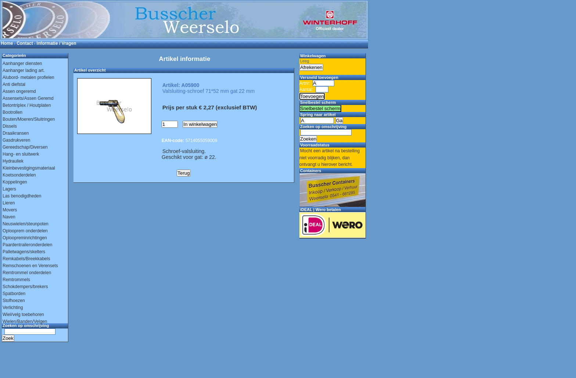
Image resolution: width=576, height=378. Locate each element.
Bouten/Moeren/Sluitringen (29, 119)
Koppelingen (15, 182)
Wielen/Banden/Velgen (25, 321)
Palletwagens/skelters (24, 251)
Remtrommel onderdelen (27, 272)
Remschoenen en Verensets (30, 265)
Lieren (9, 203)
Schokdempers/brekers (25, 286)
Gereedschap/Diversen (25, 147)
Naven (9, 216)
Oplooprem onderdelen (25, 230)
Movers (10, 209)
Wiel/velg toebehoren (23, 314)
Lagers (9, 189)
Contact (25, 43)
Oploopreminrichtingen (25, 237)
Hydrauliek (13, 161)
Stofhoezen (14, 300)
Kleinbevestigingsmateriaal (29, 168)
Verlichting (13, 307)
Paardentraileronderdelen (27, 244)
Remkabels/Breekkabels (26, 258)
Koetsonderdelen (19, 175)
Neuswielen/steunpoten (25, 223)
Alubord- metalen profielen (28, 77)
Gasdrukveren (16, 140)
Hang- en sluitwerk (21, 154)
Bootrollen (12, 112)
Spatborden (14, 293)
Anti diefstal (14, 84)
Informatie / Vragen (56, 43)
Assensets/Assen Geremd (28, 98)
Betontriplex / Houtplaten (27, 105)
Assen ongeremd (19, 91)
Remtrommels (16, 279)
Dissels (10, 126)
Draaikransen (16, 133)
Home (7, 43)
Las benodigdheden (22, 196)
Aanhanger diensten (22, 63)
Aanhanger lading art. (24, 70)
